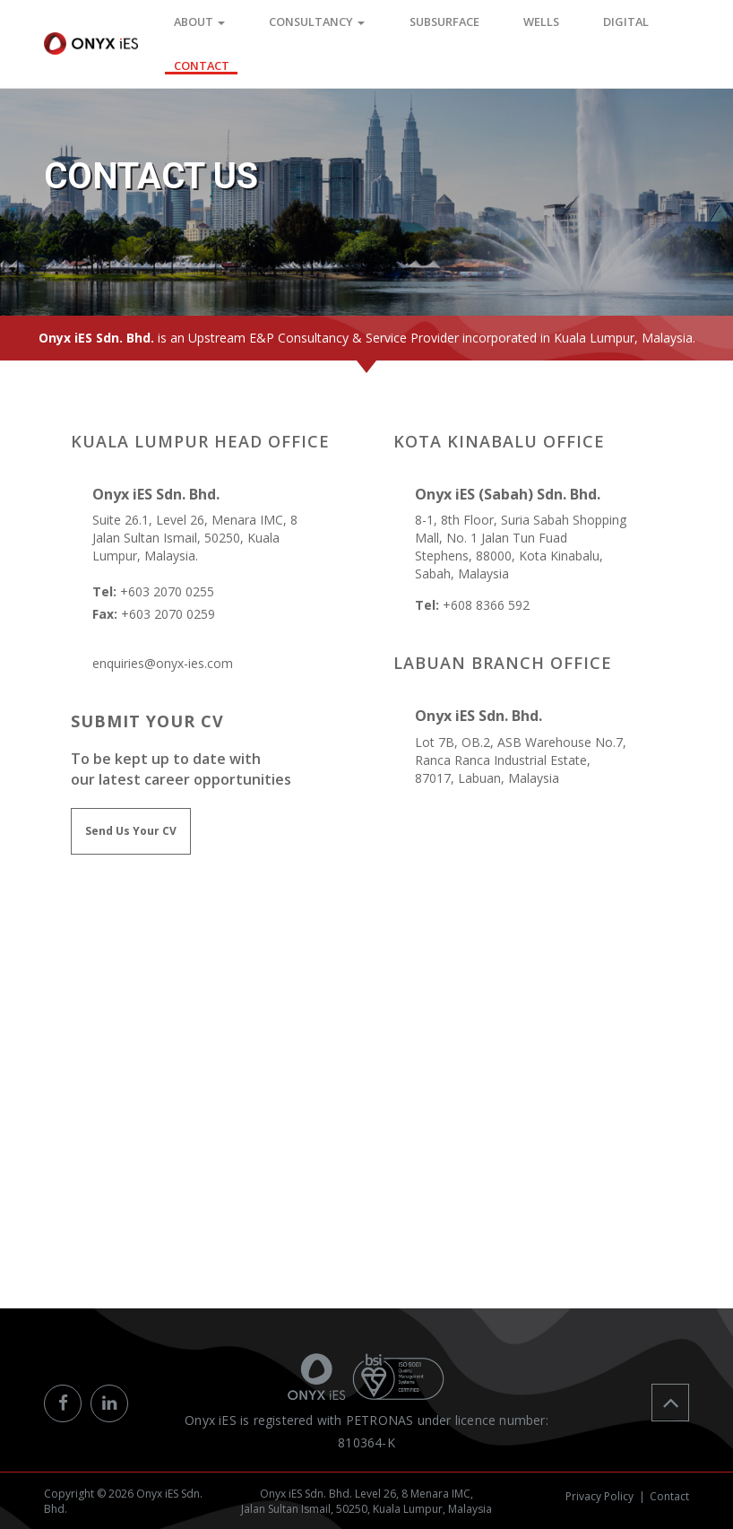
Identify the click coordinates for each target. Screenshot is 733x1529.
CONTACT (663, 25)
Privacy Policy (599, 1491)
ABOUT (253, 25)
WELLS (527, 25)
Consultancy (349, 25)
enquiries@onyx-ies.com (162, 663)
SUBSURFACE (452, 25)
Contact (669, 1491)
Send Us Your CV (131, 830)
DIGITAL (590, 25)
